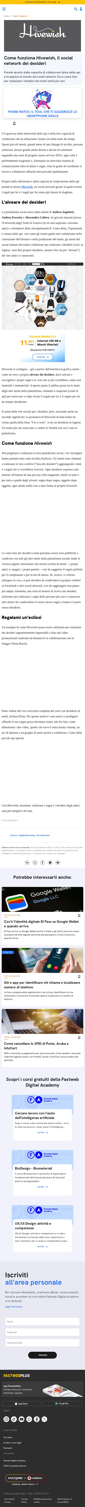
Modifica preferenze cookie (43, 1500)
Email (57, 862)
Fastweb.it (7, 1448)
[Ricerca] (76, 9)
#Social (13, 835)
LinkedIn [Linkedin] (27, 862)
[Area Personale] (81, 9)
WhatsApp (50, 862)
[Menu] (4, 9)
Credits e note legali (12, 1442)
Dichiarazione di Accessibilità (64, 1500)
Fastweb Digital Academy (14, 1460)
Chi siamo (7, 1437)
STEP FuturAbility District (14, 1466)
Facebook (42, 862)
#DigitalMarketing (27, 835)
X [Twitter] (35, 862)
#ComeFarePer (43, 835)
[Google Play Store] (62, 1403)
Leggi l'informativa (13, 1306)
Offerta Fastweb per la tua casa (40, 2)
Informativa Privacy (9, 1500)
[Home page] (22, 9)
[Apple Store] (21, 1403)
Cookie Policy (24, 1500)
